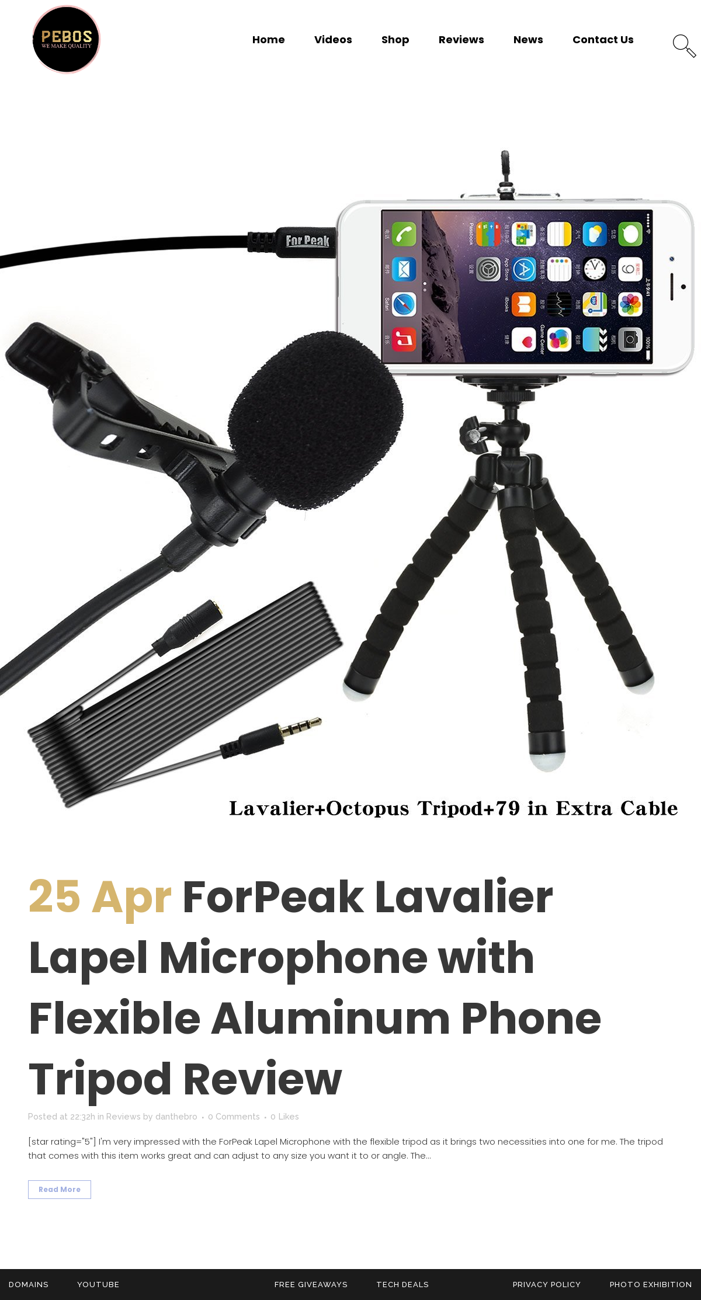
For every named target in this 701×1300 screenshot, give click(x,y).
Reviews (126, 1116)
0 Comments (238, 1116)
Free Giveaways (311, 1284)
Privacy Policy (547, 1284)
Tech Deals (402, 1284)
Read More (60, 1189)
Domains (28, 1284)
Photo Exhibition (651, 1284)
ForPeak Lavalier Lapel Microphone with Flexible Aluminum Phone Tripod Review (315, 988)
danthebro (179, 1116)
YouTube (98, 1284)
